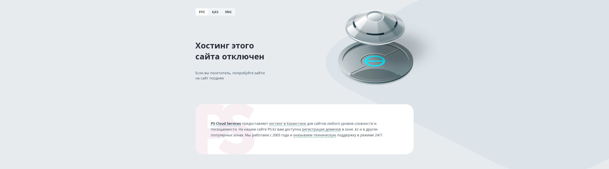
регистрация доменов (321, 129)
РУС (202, 12)
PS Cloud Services (226, 123)
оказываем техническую (314, 135)
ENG (228, 12)
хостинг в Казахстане (287, 123)
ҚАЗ (215, 12)
